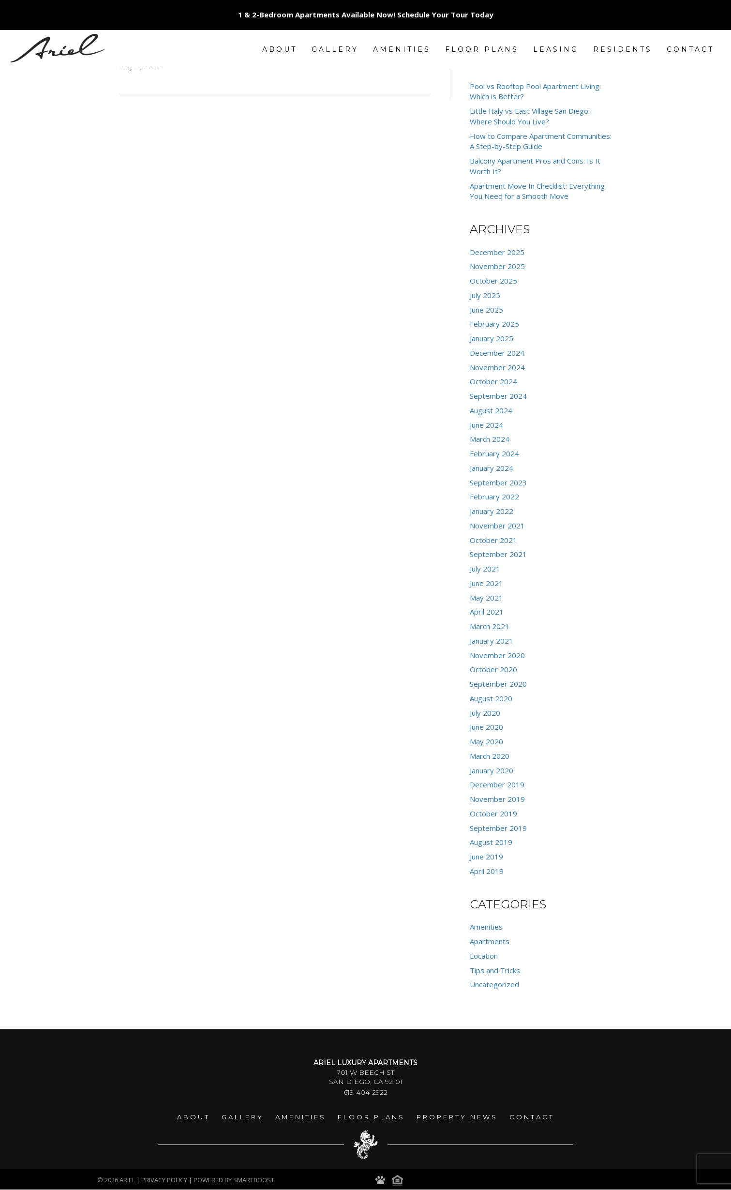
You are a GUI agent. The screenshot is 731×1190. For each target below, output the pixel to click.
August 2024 (491, 410)
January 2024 (491, 468)
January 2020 (491, 770)
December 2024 (497, 353)
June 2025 (486, 310)
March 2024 (489, 439)
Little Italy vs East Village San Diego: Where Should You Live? (530, 116)
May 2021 (486, 598)
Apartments (489, 941)
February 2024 (494, 453)
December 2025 (497, 252)
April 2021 (487, 612)
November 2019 (497, 799)
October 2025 (493, 281)
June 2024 (486, 425)
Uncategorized (494, 984)
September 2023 (498, 482)
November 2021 (497, 525)
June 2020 (486, 727)
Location (484, 956)
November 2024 (497, 367)
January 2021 (491, 641)
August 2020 (491, 698)
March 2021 (489, 626)
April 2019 (487, 871)
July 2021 (485, 568)
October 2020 (493, 669)
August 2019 (491, 842)
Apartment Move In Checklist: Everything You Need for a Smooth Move (537, 191)
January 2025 (491, 338)
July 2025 (485, 295)
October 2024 (493, 381)
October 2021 (493, 540)
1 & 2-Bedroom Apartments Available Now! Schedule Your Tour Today (365, 14)
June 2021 (486, 583)
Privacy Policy (164, 1179)
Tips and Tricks (495, 970)
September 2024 (498, 396)
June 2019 (486, 856)
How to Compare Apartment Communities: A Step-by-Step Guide (541, 141)
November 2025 (497, 266)
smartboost (253, 1179)
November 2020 (497, 655)
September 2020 (498, 684)
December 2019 (497, 784)
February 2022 (494, 496)
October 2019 (493, 813)
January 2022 (491, 511)
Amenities (486, 927)
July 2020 (485, 713)
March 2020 (489, 756)
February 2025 (494, 324)
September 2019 (498, 828)
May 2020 (486, 741)
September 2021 (498, 554)
